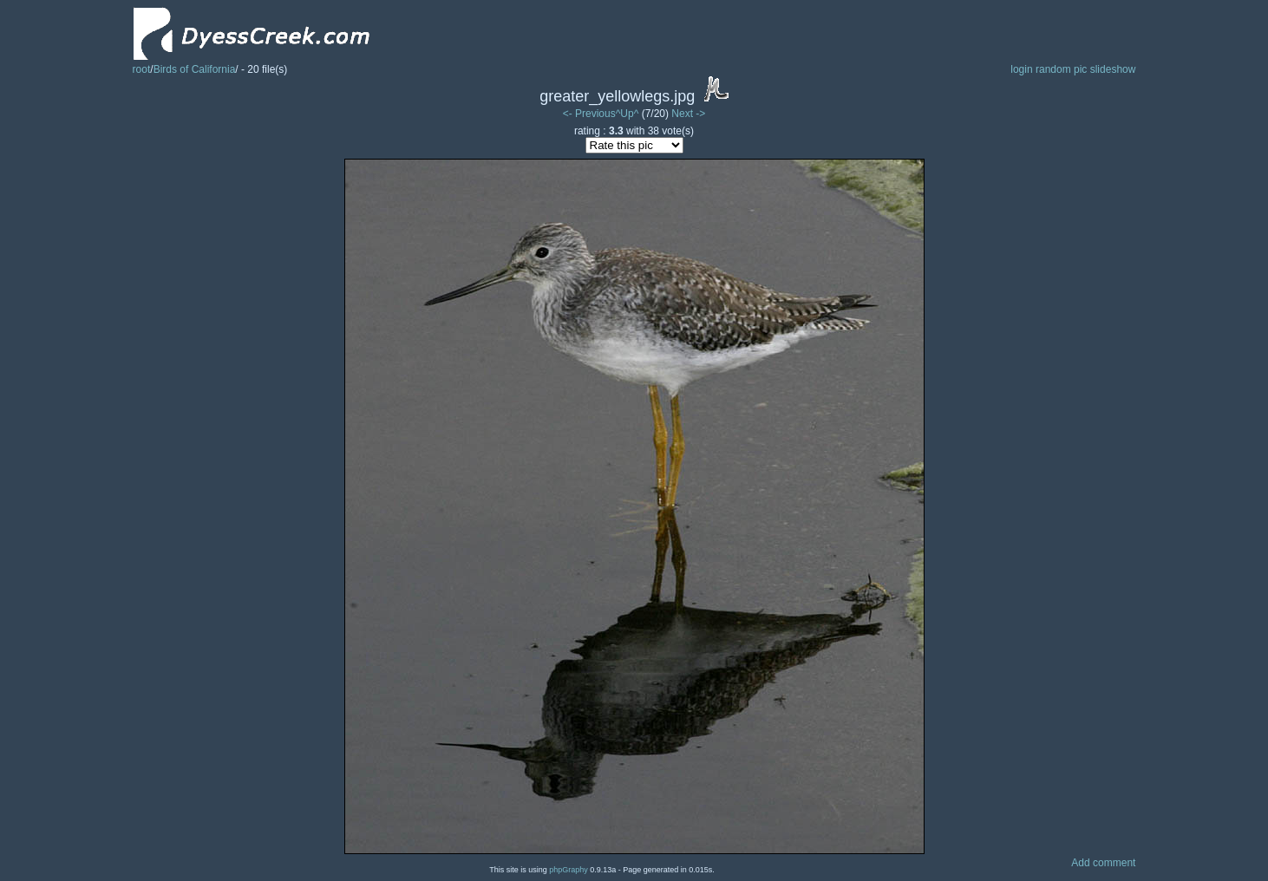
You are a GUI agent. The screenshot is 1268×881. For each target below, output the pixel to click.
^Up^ (627, 114)
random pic (1061, 69)
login (1021, 69)
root (142, 69)
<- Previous (589, 114)
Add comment (1103, 863)
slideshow (1113, 69)
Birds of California (195, 69)
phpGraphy (568, 869)
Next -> (688, 114)
